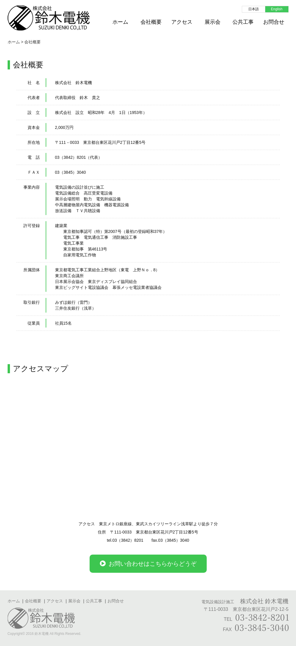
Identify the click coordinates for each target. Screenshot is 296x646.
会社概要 (151, 22)
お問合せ (273, 22)
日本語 (253, 9)
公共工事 (243, 22)
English (276, 9)
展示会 (212, 22)
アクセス (181, 22)
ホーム (120, 22)
